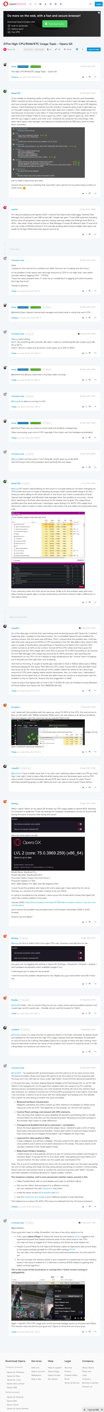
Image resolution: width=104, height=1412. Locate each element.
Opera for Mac (13, 1376)
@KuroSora (26, 768)
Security (68, 1367)
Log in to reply (93, 49)
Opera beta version (15, 1384)
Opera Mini (12, 1401)
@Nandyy (25, 1029)
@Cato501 (24, 1000)
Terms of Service (72, 1383)
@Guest (47, 307)
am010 (14, 209)
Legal (68, 1361)
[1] (75, 1236)
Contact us (87, 1387)
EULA (67, 1379)
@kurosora (16, 773)
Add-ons (35, 1367)
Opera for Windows (15, 1372)
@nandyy (15, 1035)
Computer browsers (14, 1367)
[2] (78, 1236)
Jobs (84, 1375)
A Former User (17, 260)
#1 (71, 1249)
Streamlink (46, 1192)
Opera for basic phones (17, 1408)
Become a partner (90, 1383)
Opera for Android (15, 1397)
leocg (13, 66)
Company (88, 1361)
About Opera (88, 1367)
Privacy (68, 1371)
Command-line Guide (34, 1197)
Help (50, 1361)
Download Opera (56, 24)
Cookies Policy (71, 1375)
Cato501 (15, 628)
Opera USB (12, 1387)
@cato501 (16, 1005)
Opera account (38, 1371)
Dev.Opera (53, 1379)
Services (36, 1361)
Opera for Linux (14, 1380)
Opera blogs (53, 1371)
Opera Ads (36, 1379)
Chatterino (47, 1188)
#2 (74, 1249)
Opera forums (54, 1375)
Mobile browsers (12, 1392)
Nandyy (14, 803)
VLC (57, 1192)
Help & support (55, 1367)
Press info (86, 1371)
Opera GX (11, 49)
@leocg (29, 334)
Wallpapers (36, 1375)
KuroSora (15, 707)
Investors (86, 1379)
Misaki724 (15, 93)
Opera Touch (13, 1405)
